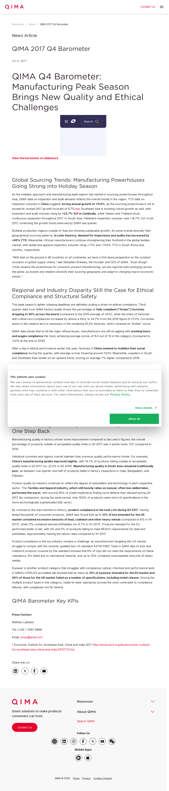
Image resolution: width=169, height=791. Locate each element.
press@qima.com (31, 637)
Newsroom (18, 24)
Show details (143, 407)
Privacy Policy (120, 394)
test (77, 208)
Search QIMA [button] (86, 721)
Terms (76, 778)
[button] (161, 7)
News (32, 24)
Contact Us (24, 727)
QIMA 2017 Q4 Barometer (54, 24)
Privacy (86, 778)
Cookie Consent (102, 778)
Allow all (134, 418)
